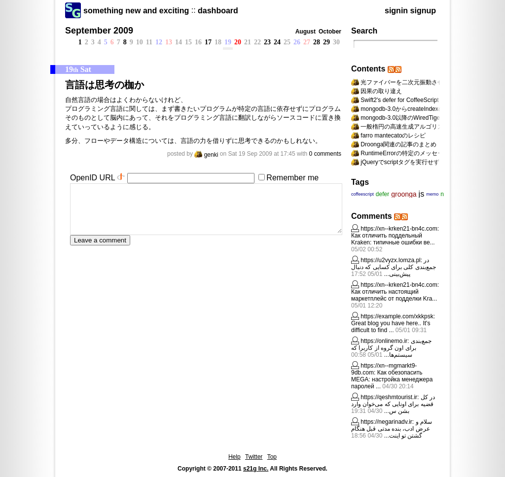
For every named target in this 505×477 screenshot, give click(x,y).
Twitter (253, 456)
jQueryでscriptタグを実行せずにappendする (419, 162)
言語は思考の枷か (104, 84)
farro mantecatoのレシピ (393, 135)
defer (382, 194)
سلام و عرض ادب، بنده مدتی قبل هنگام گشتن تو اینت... (391, 428)
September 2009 (99, 30)
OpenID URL (92, 177)
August (305, 31)
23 (267, 42)
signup (423, 10)
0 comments (325, 153)
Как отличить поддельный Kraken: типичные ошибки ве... (393, 239)
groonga (403, 194)
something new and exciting (136, 10)
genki (206, 154)
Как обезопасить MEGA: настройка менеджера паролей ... (392, 379)
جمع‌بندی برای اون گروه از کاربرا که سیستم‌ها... (391, 348)
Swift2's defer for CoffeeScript (399, 100)
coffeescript (362, 194)
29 (326, 42)
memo (432, 194)
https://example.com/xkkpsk (397, 316)
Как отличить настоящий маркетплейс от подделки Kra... (394, 295)
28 (316, 42)
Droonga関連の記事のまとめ (398, 144)
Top (272, 456)
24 (277, 42)
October (330, 31)
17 (208, 42)
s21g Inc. (255, 468)
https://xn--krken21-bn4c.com (399, 228)
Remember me (292, 177)
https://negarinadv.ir (386, 421)
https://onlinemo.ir (384, 341)
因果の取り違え (381, 91)
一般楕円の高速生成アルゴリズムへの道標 (417, 126)
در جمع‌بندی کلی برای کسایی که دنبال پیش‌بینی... (393, 267)
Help (234, 456)
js (422, 194)
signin (396, 10)
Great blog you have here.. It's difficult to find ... (390, 327)
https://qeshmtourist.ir (389, 397)
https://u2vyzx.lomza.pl (390, 260)
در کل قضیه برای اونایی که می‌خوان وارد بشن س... (393, 404)
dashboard (218, 10)
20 (237, 42)
